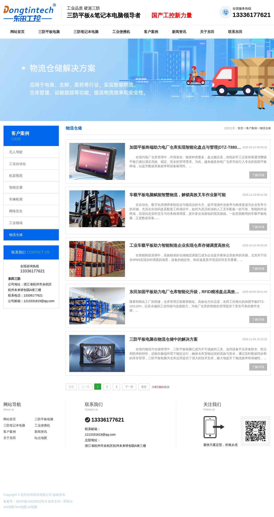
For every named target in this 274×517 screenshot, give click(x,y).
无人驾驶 (15, 152)
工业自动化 (17, 164)
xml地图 (8, 507)
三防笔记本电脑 (86, 32)
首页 (240, 128)
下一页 (129, 386)
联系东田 (235, 32)
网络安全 (15, 211)
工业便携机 (121, 32)
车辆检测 (15, 199)
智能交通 (15, 187)
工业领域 (15, 223)
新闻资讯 (179, 32)
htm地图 (21, 507)
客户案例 (151, 32)
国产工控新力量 (171, 15)
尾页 (144, 386)
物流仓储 (15, 235)
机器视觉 (15, 175)
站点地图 (41, 438)
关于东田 (207, 32)
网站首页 (17, 32)
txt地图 (32, 507)
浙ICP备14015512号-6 (31, 501)
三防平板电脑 (49, 32)
